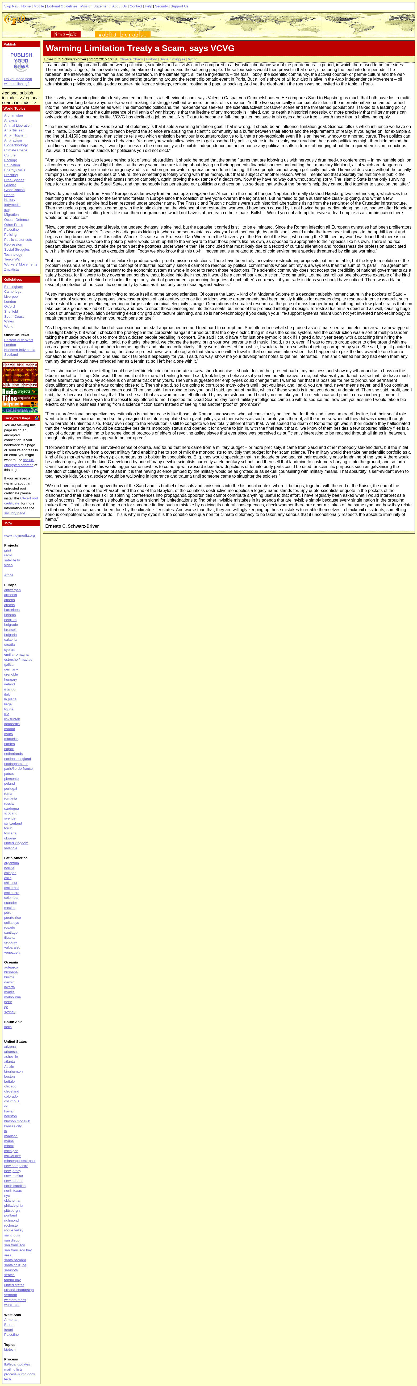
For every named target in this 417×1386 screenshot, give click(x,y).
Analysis (11, 120)
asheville (11, 1056)
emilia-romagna (16, 654)
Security (161, 6)
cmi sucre (11, 893)
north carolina (15, 1186)
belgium (10, 620)
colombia (11, 898)
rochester (11, 1225)
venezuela (12, 952)
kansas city (13, 1126)
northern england (17, 759)
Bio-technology (16, 145)
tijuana (9, 938)
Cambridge (13, 291)
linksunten (12, 719)
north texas (13, 1191)
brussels (11, 630)
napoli (9, 749)
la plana (10, 699)
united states (14, 1285)
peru (7, 913)
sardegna (11, 808)
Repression (13, 244)
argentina (11, 863)
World (193, 59)
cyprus (9, 650)
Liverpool (11, 297)
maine (9, 1141)
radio (8, 555)
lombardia (12, 724)
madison (11, 1136)
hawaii (9, 1111)
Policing (10, 235)
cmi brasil (11, 888)
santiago (11, 932)
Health (9, 195)
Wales (9, 321)
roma (8, 794)
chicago (10, 1086)
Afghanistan (13, 115)
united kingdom (16, 843)
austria (9, 605)
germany (11, 669)
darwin (9, 982)
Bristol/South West (18, 340)
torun (8, 828)
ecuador (10, 903)
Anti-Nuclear (14, 130)
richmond (11, 1220)
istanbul (10, 689)
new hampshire (16, 1166)
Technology (13, 254)
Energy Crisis (14, 170)
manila (9, 992)
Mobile (39, 6)
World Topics (14, 108)
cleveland (11, 1091)
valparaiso (12, 947)
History (151, 59)
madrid (9, 729)
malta (8, 734)
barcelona (12, 610)
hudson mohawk (17, 1121)
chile (7, 878)
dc (6, 1106)
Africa (8, 575)
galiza (9, 665)
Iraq (7, 210)
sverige (10, 818)
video (8, 565)
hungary (10, 679)
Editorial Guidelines (62, 6)
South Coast (14, 316)
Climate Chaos (131, 59)
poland (9, 783)
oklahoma (12, 1200)
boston (9, 1076)
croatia (9, 645)
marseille (11, 739)
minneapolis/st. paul (20, 1161)
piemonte (11, 779)
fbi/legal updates (17, 1364)
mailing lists (13, 1369)
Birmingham (13, 287)
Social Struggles (172, 59)
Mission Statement (95, 6)
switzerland (13, 823)
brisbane (11, 972)
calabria (10, 640)
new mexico (13, 1176)
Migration (11, 215)
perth (8, 1002)
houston (10, 1116)
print (7, 550)
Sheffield (11, 311)
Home (26, 6)
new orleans (13, 1181)
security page (14, 513)
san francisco (14, 1245)
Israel (8, 1330)
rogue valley (13, 1230)
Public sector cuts (18, 240)
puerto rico (12, 918)
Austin (9, 1067)
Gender (10, 185)
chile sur (11, 883)
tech (7, 1379)
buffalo (9, 1081)
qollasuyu (11, 923)
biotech (10, 1349)
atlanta (9, 1062)
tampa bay (12, 1280)
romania (10, 798)
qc (6, 1007)
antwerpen (12, 590)
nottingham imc (16, 764)
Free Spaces (14, 180)
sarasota (11, 1270)
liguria (9, 709)
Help (148, 6)
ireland (9, 684)
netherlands (13, 754)
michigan (11, 1151)
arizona (10, 1047)
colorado (11, 1096)
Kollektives (12, 280)
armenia (10, 595)
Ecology (10, 160)
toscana (10, 833)
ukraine (10, 838)
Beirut (9, 1325)
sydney (9, 1012)
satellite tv (12, 560)
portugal (10, 789)
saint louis (12, 1235)
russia (9, 803)
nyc (7, 1196)
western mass (15, 1300)
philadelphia (13, 1205)
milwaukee (12, 1156)
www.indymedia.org (19, 535)
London (10, 302)
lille (6, 714)
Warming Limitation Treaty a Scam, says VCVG (140, 48)
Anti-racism (13, 140)
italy (7, 694)
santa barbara (15, 1260)
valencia (10, 848)
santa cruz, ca (15, 1265)
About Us (119, 6)
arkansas (11, 1052)
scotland (11, 813)
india (8, 1027)
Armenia (11, 1320)
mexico (9, 908)
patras (9, 774)
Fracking (11, 175)
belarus (10, 615)
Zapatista (11, 269)
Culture (10, 155)
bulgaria (10, 635)
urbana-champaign (19, 1290)
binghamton (13, 1071)
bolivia (9, 868)
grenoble (11, 674)
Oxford (9, 306)
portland (10, 1215)
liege (8, 704)
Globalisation (14, 190)
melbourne (12, 997)
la (5, 1131)
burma (9, 977)
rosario (9, 927)
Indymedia (12, 205)
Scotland (11, 355)
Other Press (13, 225)
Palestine (11, 229)
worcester (12, 1305)
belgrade (11, 625)
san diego (12, 1240)
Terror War (12, 259)
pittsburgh (12, 1211)
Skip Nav (11, 6)
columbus (11, 1101)
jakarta (9, 987)
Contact (136, 6)
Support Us (180, 6)
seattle (9, 1275)
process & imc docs (19, 1374)
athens (9, 600)
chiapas (10, 873)
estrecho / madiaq (18, 659)
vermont (10, 1295)
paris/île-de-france (18, 769)
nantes (9, 744)
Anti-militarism (15, 135)
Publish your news (21, 60)
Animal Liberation (18, 125)
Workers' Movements (20, 264)
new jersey (12, 1171)
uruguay (10, 942)
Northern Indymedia (19, 350)
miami (9, 1146)
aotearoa (11, 967)
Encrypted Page (16, 418)
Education (12, 165)
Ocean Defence (16, 220)
